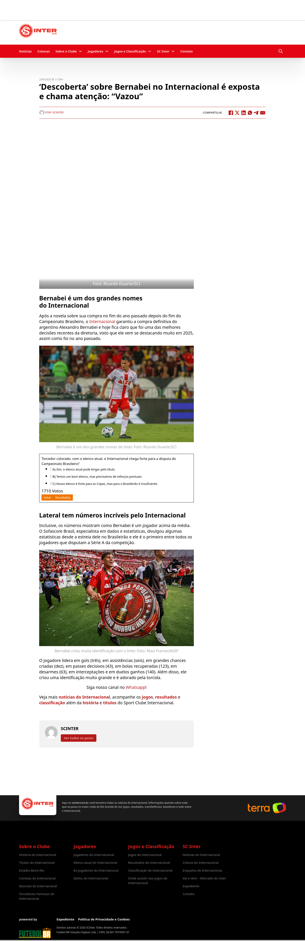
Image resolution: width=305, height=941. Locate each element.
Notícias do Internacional (201, 855)
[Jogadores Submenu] (106, 51)
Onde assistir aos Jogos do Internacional (147, 880)
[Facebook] (231, 113)
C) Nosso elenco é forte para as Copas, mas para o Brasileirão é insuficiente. (105, 484)
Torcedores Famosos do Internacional (36, 896)
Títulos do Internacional (36, 862)
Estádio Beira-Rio (31, 870)
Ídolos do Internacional (90, 878)
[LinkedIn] (243, 113)
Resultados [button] (63, 497)
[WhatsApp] (250, 113)
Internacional (102, 321)
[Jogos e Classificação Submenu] (149, 51)
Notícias (25, 51)
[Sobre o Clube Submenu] (80, 51)
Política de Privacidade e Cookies (104, 919)
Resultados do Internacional (149, 862)
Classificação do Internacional (150, 870)
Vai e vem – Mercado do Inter (204, 878)
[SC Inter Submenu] (173, 51)
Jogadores (95, 51)
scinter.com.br (80, 803)
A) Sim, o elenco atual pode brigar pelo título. (84, 469)
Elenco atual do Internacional (95, 862)
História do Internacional (37, 855)
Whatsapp (135, 687)
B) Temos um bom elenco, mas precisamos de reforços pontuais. (97, 477)
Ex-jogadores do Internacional (95, 870)
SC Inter (163, 51)
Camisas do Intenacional (37, 878)
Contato (186, 51)
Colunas (43, 51)
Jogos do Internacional (145, 855)
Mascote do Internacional (38, 886)
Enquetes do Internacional (202, 870)
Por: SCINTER (51, 112)
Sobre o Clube (66, 51)
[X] (237, 113)
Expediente (191, 886)
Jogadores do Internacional (93, 855)
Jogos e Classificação (130, 51)
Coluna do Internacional (200, 862)
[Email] (262, 113)
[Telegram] (256, 113)
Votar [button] (47, 497)
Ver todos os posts (78, 738)
